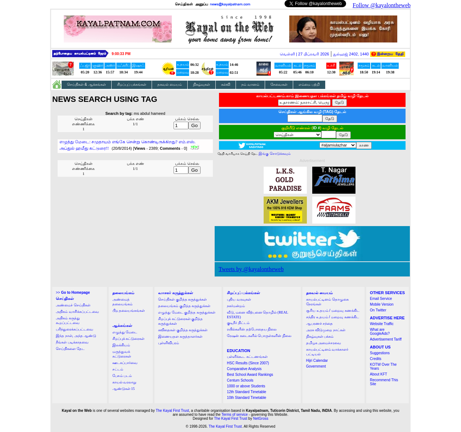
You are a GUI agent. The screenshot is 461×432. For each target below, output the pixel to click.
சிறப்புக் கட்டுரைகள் (128, 339)
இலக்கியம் (121, 345)
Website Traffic (382, 324)
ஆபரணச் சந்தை (319, 323)
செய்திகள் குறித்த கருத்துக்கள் (182, 299)
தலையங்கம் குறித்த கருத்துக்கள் (184, 306)
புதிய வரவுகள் (239, 299)
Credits (375, 359)
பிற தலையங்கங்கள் (128, 310)
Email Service (381, 299)
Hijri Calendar (317, 361)
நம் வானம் (250, 84)
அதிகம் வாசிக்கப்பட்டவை (77, 312)
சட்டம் (117, 369)
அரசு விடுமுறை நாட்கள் (325, 330)
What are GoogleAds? (380, 332)
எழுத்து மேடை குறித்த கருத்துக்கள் (186, 312)
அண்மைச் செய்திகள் (73, 305)
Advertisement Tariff (386, 339)
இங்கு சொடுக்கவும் (275, 154)
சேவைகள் (278, 84)
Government (316, 366)
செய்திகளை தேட (70, 349)
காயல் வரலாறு (124, 382)
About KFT (378, 374)
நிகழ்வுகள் (201, 84)
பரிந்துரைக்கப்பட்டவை (74, 329)
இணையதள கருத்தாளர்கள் (180, 336)
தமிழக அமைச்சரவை (323, 343)
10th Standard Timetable (246, 398)
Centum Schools (240, 380)
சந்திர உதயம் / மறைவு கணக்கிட (332, 317)
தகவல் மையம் (169, 84)
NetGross (260, 418)
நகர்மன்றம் (236, 306)
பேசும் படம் (122, 376)
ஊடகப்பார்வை (125, 363)
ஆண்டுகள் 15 (123, 389)
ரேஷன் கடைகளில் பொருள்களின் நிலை (259, 336)
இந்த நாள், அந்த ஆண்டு (76, 336)
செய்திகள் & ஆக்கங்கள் (86, 84)
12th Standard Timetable (246, 392)
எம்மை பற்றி (309, 84)
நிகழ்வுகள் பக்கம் (320, 336)
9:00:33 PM (121, 54)
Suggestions (380, 353)
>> (73, 292)
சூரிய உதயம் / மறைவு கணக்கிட (332, 310)
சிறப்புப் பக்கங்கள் (132, 84)
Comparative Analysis (244, 369)
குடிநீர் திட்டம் (238, 323)
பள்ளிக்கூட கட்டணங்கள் (247, 357)
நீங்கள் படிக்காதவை (72, 342)
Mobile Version (382, 304)
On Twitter (378, 310)
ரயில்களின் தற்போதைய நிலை (252, 329)
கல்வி (225, 84)
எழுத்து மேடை (125, 332)
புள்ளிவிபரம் (168, 343)
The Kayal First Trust (172, 411)
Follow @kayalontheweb (382, 5)
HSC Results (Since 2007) (248, 363)
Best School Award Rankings (250, 375)
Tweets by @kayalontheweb (251, 269)
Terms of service (234, 415)
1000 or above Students (246, 386)
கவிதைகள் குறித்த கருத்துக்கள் (182, 330)
